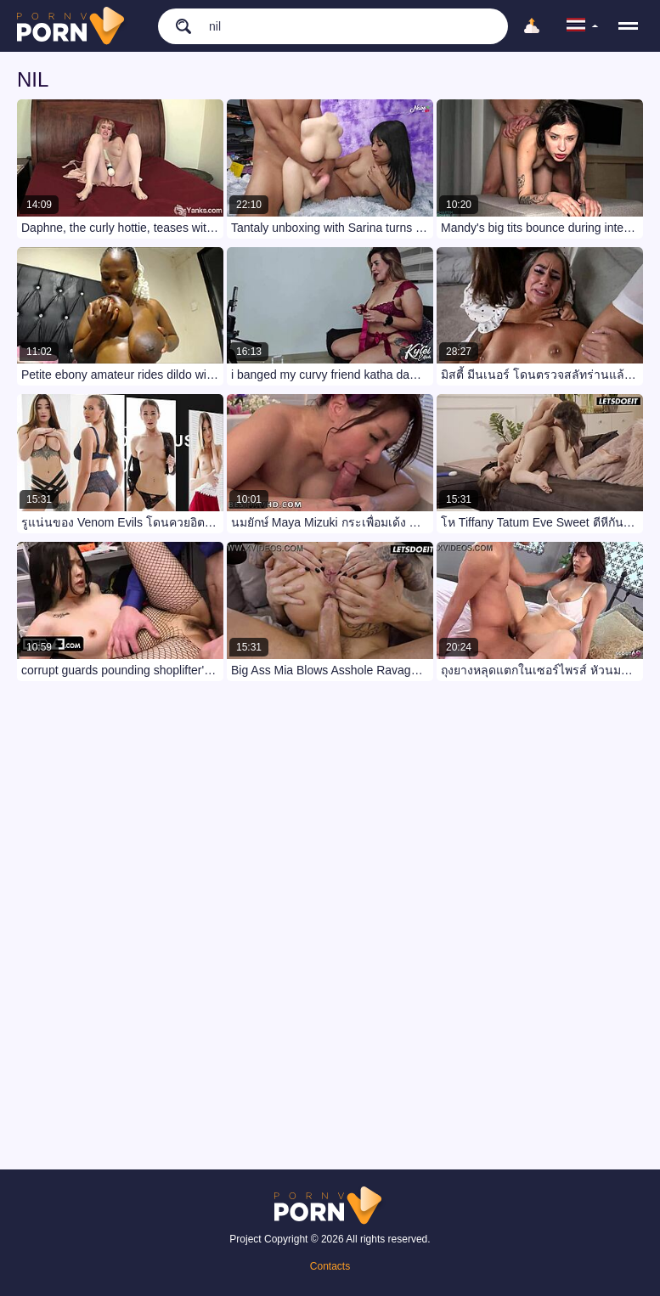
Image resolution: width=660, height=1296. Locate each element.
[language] (582, 26)
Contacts (330, 1266)
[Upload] (531, 26)
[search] (175, 25)
